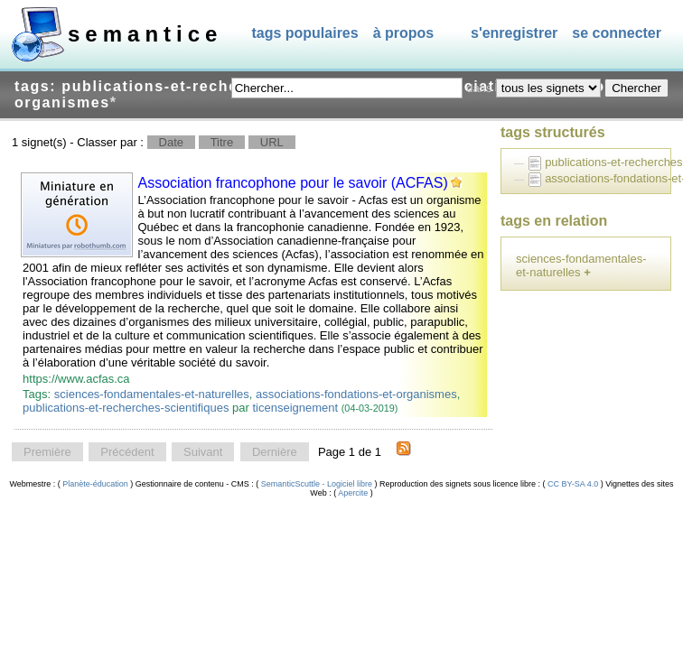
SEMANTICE (145, 34)
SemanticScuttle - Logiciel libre (316, 483)
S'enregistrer (514, 33)
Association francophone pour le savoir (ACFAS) (293, 182)
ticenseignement (295, 407)
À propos (404, 33)
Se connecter (616, 33)
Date (171, 142)
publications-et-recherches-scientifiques (126, 407)
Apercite (353, 492)
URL (272, 142)
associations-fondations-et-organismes (356, 394)
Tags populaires (304, 33)
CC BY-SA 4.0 (573, 483)
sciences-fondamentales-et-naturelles (151, 394)
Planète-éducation (96, 483)
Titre (222, 142)
